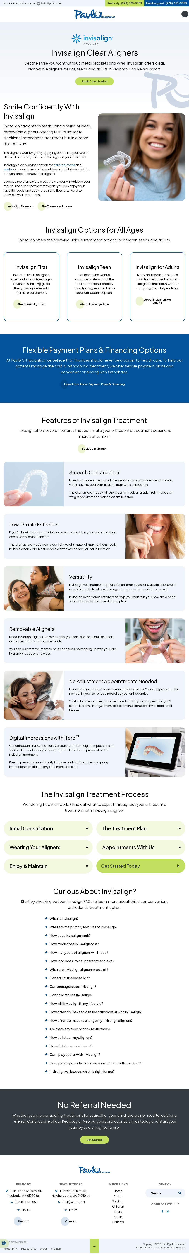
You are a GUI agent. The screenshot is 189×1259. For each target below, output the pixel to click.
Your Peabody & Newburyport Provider (32, 4)
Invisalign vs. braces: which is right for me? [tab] (82, 1076)
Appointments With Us (128, 852)
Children (118, 1212)
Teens (118, 1217)
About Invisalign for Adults (157, 305)
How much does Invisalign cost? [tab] (74, 948)
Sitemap (56, 1254)
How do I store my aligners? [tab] (71, 1050)
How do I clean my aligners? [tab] (71, 1042)
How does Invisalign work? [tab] (70, 940)
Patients (118, 1228)
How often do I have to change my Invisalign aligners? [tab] (91, 1025)
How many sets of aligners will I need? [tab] (79, 957)
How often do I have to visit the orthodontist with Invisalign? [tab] (96, 1016)
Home (118, 1196)
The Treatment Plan (124, 833)
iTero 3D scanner (59, 750)
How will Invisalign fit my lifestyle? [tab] (76, 1008)
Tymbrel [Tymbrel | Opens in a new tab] (180, 1253)
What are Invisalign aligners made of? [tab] (79, 974)
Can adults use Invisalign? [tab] (70, 982)
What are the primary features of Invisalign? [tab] (83, 931)
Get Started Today (124, 870)
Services (118, 1207)
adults (8, 173)
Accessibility (11, 1254)
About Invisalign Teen (94, 308)
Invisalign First (31, 271)
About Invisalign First (31, 308)
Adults (118, 1222)
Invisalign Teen (94, 271)
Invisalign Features (22, 210)
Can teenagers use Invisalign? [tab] (73, 991)
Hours (26, 1215)
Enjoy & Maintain (29, 870)
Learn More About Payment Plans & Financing (94, 388)
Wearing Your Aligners (35, 852)
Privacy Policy (28, 1254)
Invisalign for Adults (157, 271)
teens (71, 168)
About (118, 1202)
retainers (107, 601)
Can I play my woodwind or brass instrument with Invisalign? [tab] (96, 1067)
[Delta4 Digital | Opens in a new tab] (16, 1248)
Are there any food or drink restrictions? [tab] (80, 1033)
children (59, 168)
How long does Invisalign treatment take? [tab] (82, 965)
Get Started (94, 1145)
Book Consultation (95, 84)
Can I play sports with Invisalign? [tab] (75, 1059)
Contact (23, 1227)
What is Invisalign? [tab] (64, 923)
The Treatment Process (62, 210)
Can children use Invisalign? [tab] (71, 999)
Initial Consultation (31, 833)
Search (44, 1254)
